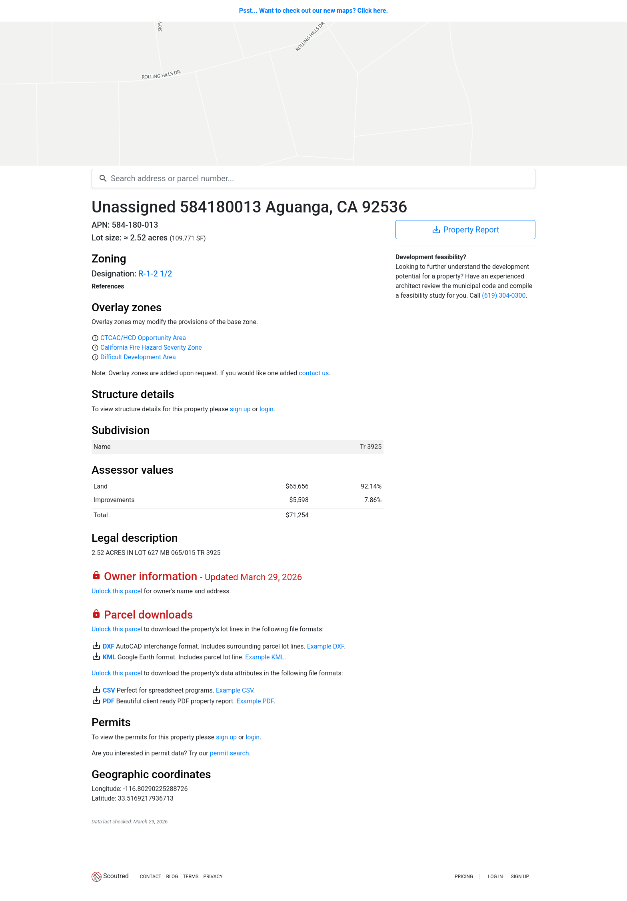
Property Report (465, 229)
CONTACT (151, 876)
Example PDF (255, 701)
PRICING (464, 876)
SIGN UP (520, 876)
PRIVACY (212, 876)
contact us (314, 373)
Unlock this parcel (117, 591)
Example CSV (234, 690)
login (267, 409)
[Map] (313, 94)
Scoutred (116, 876)
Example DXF (325, 646)
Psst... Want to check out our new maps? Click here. (313, 10)
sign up (240, 409)
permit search (229, 753)
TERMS (190, 876)
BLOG (172, 876)
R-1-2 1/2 (155, 273)
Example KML (264, 657)
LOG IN (495, 876)
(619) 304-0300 (503, 295)
